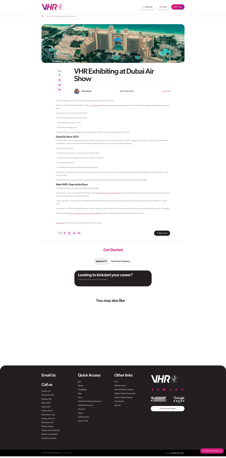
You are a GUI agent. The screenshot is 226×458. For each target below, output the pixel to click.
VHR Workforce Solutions (123, 390)
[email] (59, 89)
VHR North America (85, 405)
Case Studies (119, 401)
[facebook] (59, 75)
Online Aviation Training (123, 397)
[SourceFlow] (177, 453)
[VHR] (52, 7)
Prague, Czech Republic (50, 430)
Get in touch (60, 223)
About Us (81, 409)
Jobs (79, 382)
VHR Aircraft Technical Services (89, 401)
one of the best (95, 105)
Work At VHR (83, 421)
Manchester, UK (47, 423)
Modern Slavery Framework (124, 394)
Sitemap (117, 405)
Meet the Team (120, 386)
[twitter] (59, 80)
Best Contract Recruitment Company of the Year (85, 213)
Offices (80, 413)
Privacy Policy (67, 453)
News (80, 397)
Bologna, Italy (46, 399)
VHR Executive (83, 417)
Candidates (82, 390)
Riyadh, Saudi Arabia (49, 434)
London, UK (45, 391)
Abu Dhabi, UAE (47, 395)
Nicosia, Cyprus (47, 426)
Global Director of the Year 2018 (110, 193)
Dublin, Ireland (46, 411)
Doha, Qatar (46, 403)
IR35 (116, 382)
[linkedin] (59, 84)
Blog (79, 394)
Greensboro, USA (48, 415)
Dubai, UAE (45, 407)
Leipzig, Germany (48, 419)
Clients (80, 386)
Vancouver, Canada (48, 438)
